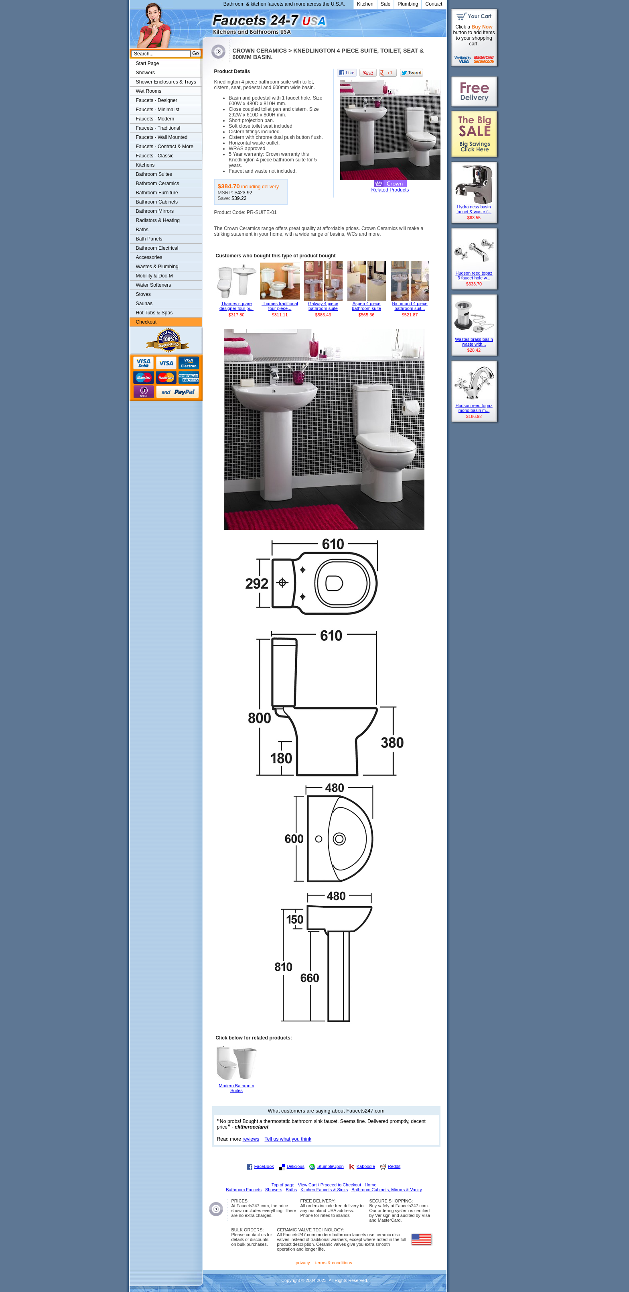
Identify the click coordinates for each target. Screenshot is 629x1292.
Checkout (146, 322)
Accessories (149, 257)
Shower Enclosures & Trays (166, 82)
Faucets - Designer (156, 100)
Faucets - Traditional (158, 128)
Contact (433, 4)
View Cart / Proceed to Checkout (329, 1184)
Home (370, 1184)
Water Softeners (153, 285)
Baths (142, 229)
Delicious (295, 1166)
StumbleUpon (330, 1166)
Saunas (144, 303)
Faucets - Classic (155, 156)
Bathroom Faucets (244, 1189)
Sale (386, 4)
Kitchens (145, 165)
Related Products (390, 190)
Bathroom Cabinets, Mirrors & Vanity (386, 1189)
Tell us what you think (288, 1139)
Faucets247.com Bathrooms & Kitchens (206, 21)
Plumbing (408, 4)
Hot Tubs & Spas (154, 313)
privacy (303, 1262)
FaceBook (264, 1166)
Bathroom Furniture (157, 193)
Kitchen (365, 4)
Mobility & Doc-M (154, 276)
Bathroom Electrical (157, 248)
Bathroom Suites (154, 174)
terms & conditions (333, 1262)
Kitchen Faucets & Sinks (324, 1189)
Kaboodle (366, 1166)
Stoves (143, 294)
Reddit (394, 1166)
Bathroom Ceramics (157, 183)
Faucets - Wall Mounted (162, 137)
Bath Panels (149, 239)
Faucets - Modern (155, 119)
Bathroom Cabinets (157, 202)
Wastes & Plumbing (157, 266)
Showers (145, 72)
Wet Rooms (149, 91)
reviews (251, 1139)
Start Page (147, 63)
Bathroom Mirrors (155, 211)
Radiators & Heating (158, 220)
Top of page (283, 1184)
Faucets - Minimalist (158, 109)
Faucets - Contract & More (164, 146)
